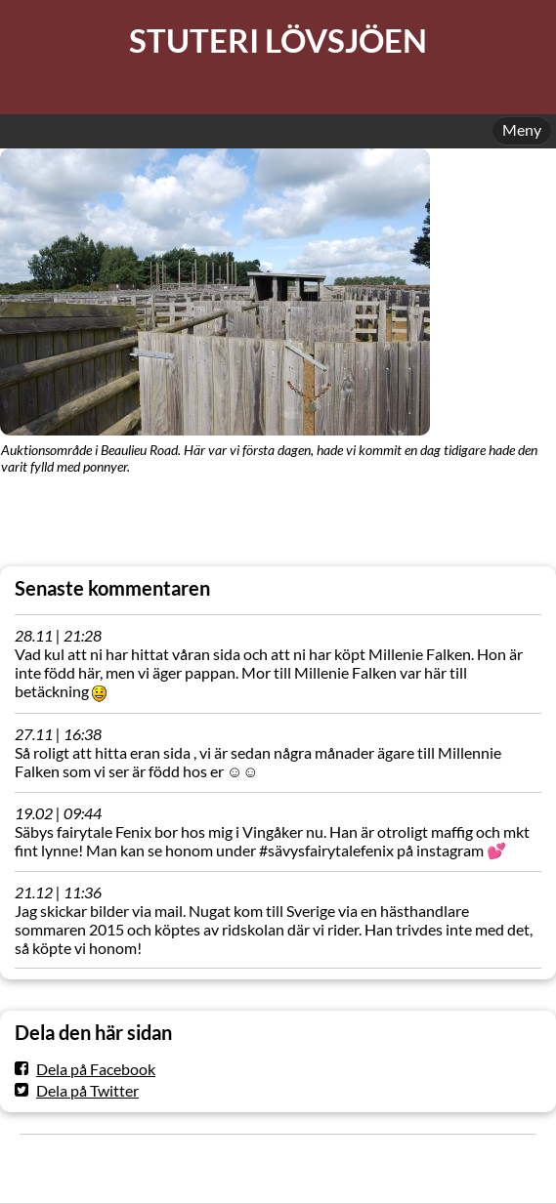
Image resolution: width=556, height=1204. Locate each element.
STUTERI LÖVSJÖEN (278, 40)
